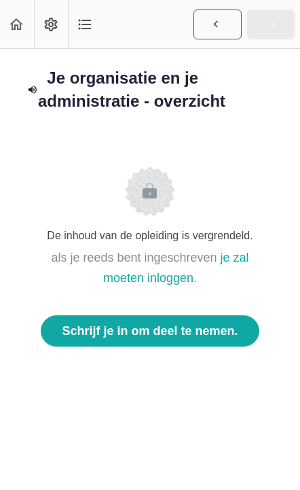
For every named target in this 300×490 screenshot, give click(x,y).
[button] (17, 24)
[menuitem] (51, 24)
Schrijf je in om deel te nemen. (150, 331)
